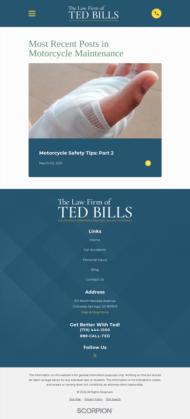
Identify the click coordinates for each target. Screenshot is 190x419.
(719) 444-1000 (95, 330)
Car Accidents (95, 250)
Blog (95, 269)
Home (95, 240)
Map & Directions (95, 312)
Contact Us (95, 279)
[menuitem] (75, 399)
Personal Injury (95, 260)
